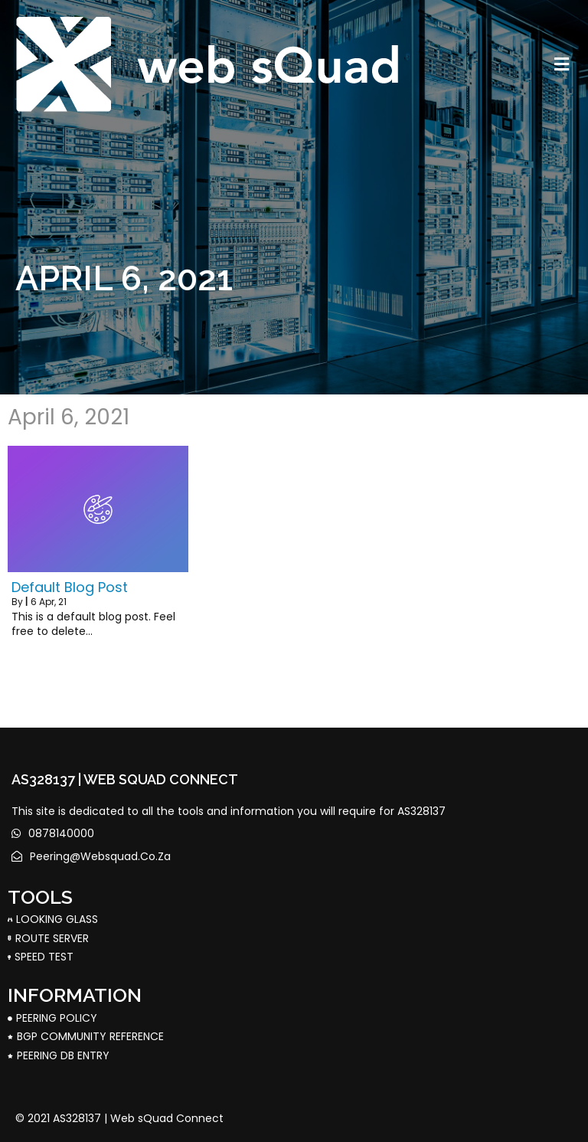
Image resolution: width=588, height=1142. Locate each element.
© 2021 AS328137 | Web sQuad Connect (119, 1118)
